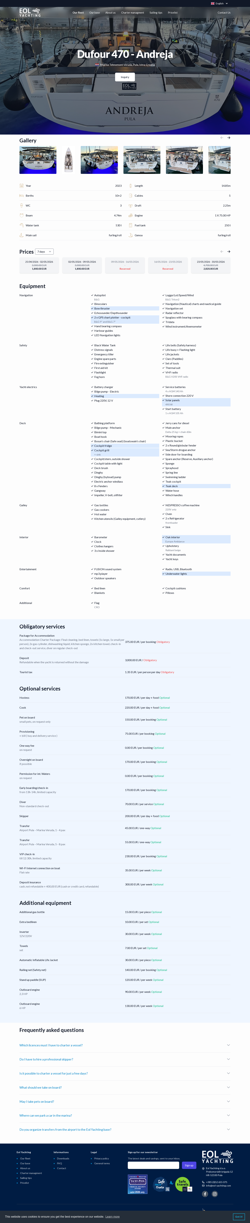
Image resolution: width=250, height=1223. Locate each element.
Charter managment (132, 12)
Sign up (189, 1165)
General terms (102, 1163)
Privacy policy (101, 1158)
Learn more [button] (112, 1216)
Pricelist (173, 12)
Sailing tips (156, 12)
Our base (94, 12)
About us (110, 12)
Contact (61, 1168)
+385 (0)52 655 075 (216, 1182)
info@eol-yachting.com (218, 1185)
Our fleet (78, 12)
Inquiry (125, 77)
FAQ (59, 1163)
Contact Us (224, 12)
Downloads (63, 1158)
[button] (222, 140)
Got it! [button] (239, 1216)
